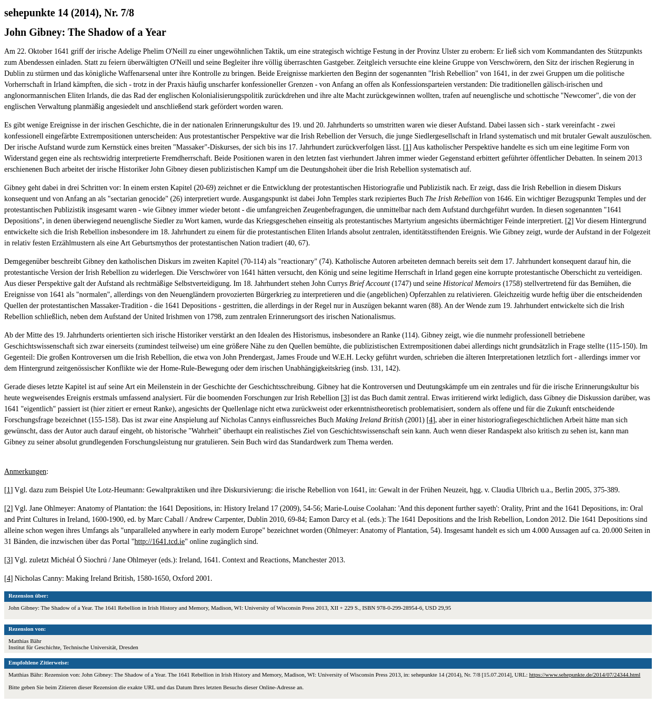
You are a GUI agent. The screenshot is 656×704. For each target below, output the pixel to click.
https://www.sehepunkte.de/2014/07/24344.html (585, 674)
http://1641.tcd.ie (160, 542)
